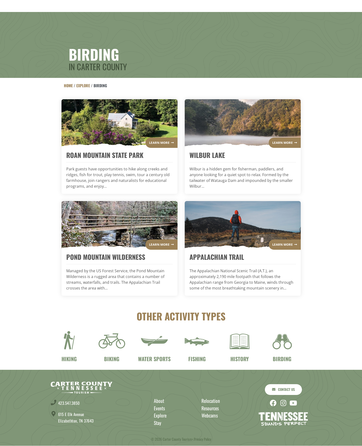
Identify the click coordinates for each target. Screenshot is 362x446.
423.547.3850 (70, 403)
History (239, 359)
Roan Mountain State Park (104, 155)
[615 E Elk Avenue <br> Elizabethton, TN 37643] (53, 414)
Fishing (197, 359)
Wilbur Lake (207, 155)
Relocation (210, 401)
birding (282, 359)
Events (232, 17)
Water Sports (154, 359)
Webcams (209, 415)
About (263, 17)
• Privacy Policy (201, 439)
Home (68, 85)
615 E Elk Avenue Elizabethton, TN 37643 (77, 417)
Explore (123, 17)
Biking (111, 359)
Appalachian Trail (216, 257)
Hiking (69, 359)
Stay (94, 17)
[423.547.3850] (53, 402)
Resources (210, 408)
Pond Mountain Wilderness (105, 257)
